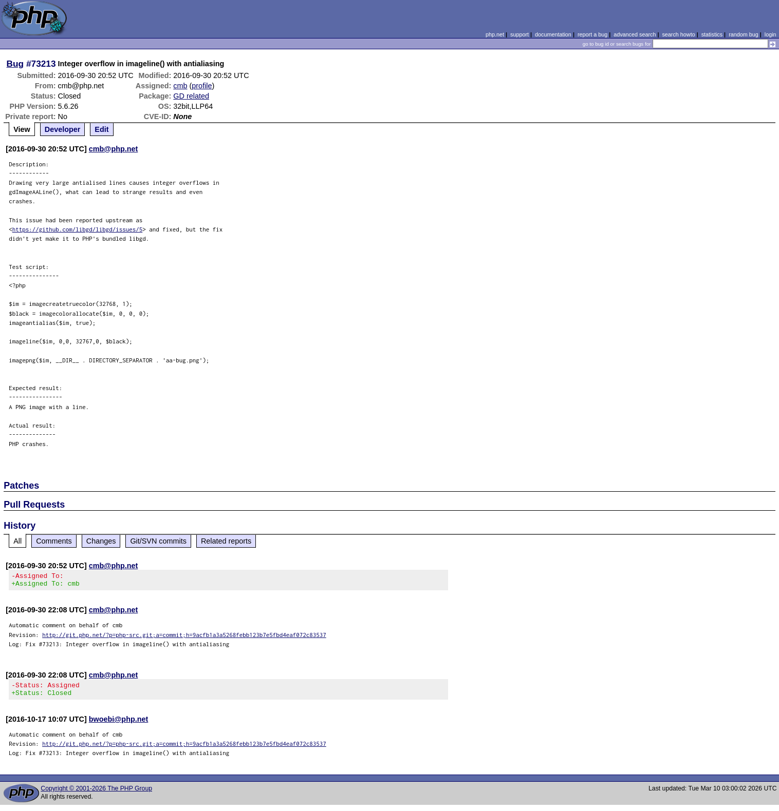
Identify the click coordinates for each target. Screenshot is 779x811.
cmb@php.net (113, 149)
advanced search (635, 34)
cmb (180, 86)
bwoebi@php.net (119, 725)
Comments (54, 541)
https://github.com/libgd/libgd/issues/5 (77, 229)
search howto (678, 34)
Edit (101, 129)
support (519, 34)
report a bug (592, 34)
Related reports (226, 541)
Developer (63, 129)
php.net (495, 34)
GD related (191, 96)
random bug (743, 34)
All (17, 541)
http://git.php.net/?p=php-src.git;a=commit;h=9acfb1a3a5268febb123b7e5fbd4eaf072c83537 (184, 637)
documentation (553, 34)
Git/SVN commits (158, 541)
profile (202, 86)
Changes (101, 541)
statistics (711, 34)
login (770, 34)
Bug (15, 64)
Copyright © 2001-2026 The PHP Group (96, 794)
